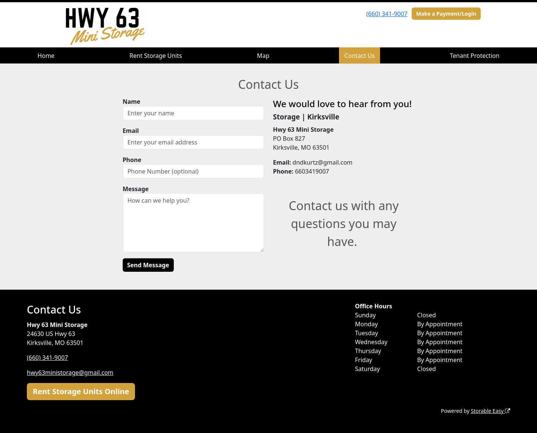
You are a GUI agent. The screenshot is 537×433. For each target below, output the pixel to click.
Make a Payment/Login (446, 13)
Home (46, 56)
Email (131, 131)
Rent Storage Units (155, 56)
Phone (132, 160)
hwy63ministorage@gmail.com (70, 372)
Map (263, 56)
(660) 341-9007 (386, 14)
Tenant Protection (474, 56)
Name (132, 101)
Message (136, 189)
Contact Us (360, 56)
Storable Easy (490, 410)
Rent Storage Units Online (81, 391)
